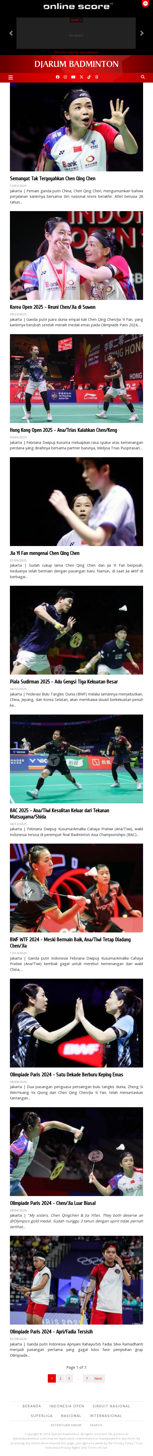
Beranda (32, 1406)
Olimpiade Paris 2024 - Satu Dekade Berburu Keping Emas (66, 1075)
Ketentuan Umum (66, 1425)
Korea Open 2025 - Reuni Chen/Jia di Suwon (52, 307)
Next (98, 1378)
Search (96, 1425)
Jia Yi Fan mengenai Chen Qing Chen (44, 553)
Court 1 (76, 20)
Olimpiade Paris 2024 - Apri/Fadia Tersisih (51, 1332)
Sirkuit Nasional (111, 1406)
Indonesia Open (67, 1406)
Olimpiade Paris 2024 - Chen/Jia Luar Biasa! (53, 1203)
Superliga (42, 1416)
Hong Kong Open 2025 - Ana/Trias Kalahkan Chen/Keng (63, 430)
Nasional (71, 1416)
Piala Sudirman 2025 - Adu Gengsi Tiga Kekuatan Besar (64, 682)
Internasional (106, 1416)
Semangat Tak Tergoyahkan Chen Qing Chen (52, 179)
